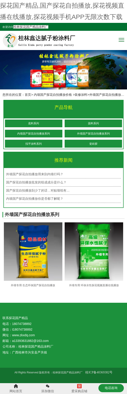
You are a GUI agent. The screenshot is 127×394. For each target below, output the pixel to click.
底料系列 (33, 123)
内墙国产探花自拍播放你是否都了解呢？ (34, 198)
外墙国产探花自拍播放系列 (93, 133)
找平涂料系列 (33, 143)
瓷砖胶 (93, 143)
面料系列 (93, 123)
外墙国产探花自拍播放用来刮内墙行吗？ (34, 174)
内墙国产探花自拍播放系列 (33, 133)
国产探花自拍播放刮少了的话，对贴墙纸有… (38, 190)
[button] (122, 70)
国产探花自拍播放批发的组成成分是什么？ (36, 182)
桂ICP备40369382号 (98, 372)
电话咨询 (111, 388)
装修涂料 (81, 94)
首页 (28, 94)
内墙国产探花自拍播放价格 (53, 94)
